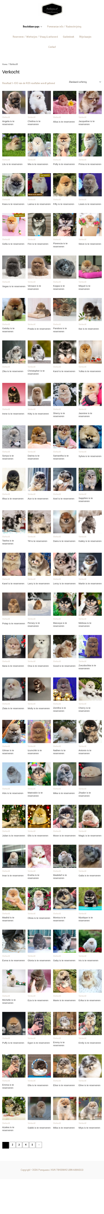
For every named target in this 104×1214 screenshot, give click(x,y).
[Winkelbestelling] (83, 82)
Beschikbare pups (31, 26)
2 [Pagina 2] (12, 1180)
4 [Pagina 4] (27, 1180)
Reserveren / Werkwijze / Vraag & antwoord (35, 36)
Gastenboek (68, 36)
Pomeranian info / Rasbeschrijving (64, 26)
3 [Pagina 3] (20, 1180)
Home (5, 64)
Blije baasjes (85, 36)
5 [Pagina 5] (34, 1180)
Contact (52, 46)
